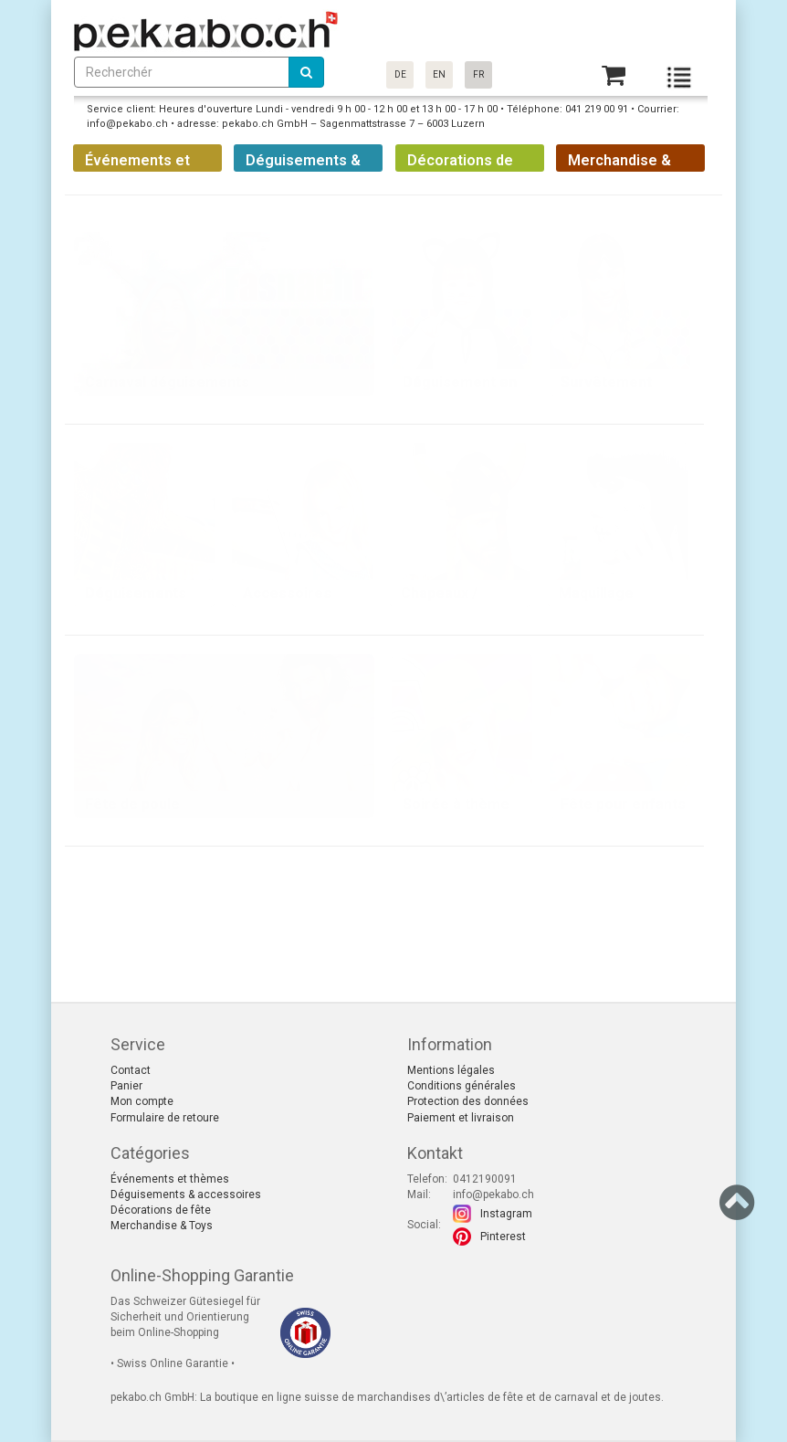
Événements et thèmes (169, 1179)
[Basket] (613, 75)
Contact (130, 1070)
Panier (126, 1085)
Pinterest (503, 1236)
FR (478, 74)
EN (439, 74)
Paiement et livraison (460, 1117)
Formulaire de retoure (164, 1117)
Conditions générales (461, 1085)
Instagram (506, 1213)
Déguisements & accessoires (185, 1194)
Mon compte (141, 1101)
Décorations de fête (160, 1210)
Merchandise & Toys (161, 1225)
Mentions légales (451, 1070)
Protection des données (468, 1101)
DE (400, 74)
